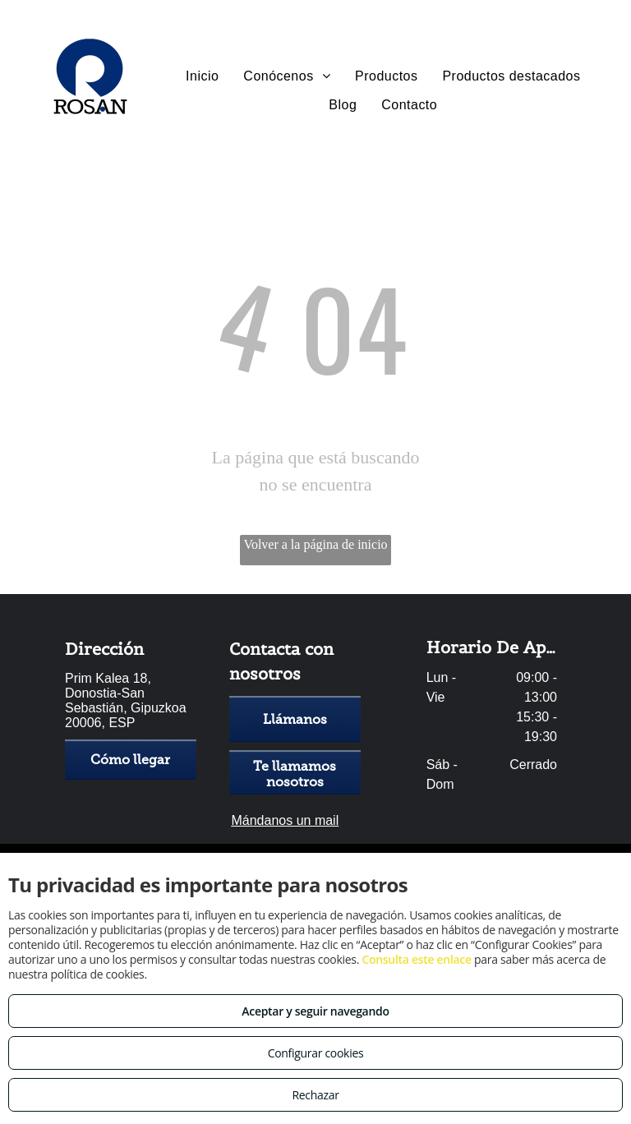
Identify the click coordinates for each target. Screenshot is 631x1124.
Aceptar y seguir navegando (315, 1011)
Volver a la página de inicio (315, 544)
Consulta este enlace (416, 959)
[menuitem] (202, 76)
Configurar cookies (316, 1053)
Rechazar (315, 1095)
